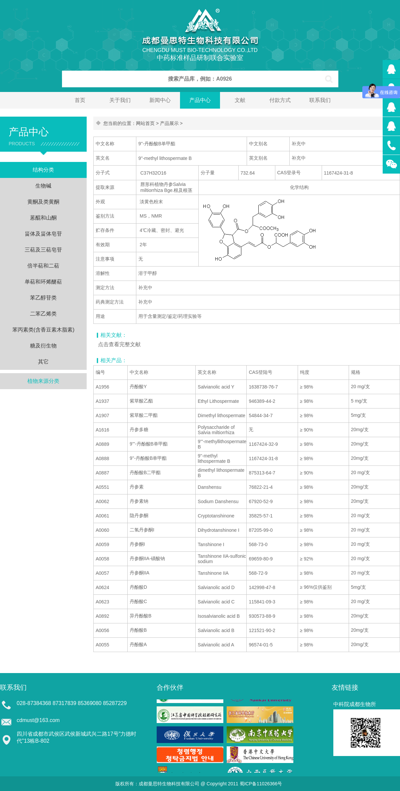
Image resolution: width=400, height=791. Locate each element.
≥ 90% (306, 429)
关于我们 (120, 100)
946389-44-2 (262, 401)
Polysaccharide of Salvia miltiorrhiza (216, 429)
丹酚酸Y (138, 386)
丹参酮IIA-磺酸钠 (147, 558)
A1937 (102, 401)
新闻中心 (160, 100)
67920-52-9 (261, 501)
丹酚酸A (138, 644)
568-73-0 (258, 544)
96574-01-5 (261, 644)
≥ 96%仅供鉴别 (316, 587)
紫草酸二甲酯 (144, 415)
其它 (43, 362)
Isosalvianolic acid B (219, 616)
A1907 (102, 415)
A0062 (102, 501)
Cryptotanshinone (216, 515)
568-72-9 (258, 573)
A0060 (102, 530)
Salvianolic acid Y (216, 387)
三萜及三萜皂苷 (43, 250)
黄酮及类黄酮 (43, 202)
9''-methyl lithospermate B (214, 458)
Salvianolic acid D (216, 587)
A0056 (102, 630)
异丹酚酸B (140, 615)
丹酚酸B (138, 630)
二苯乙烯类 (43, 314)
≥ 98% (306, 387)
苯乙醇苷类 (43, 298)
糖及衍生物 (43, 346)
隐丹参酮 (139, 515)
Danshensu (209, 487)
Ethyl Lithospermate (218, 401)
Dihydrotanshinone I (218, 530)
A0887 (102, 472)
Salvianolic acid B (216, 630)
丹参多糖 (139, 429)
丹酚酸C (138, 601)
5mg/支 (358, 415)
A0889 (102, 444)
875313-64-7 (262, 472)
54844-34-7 (261, 415)
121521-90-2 (262, 630)
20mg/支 (360, 429)
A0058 (102, 558)
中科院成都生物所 (354, 704)
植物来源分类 (43, 381)
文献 (240, 100)
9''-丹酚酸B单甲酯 (148, 458)
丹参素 (137, 486)
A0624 (102, 587)
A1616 (102, 429)
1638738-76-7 (263, 387)
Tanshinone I (211, 544)
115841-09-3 (262, 601)
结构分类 (43, 170)
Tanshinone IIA (213, 573)
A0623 (102, 601)
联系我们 (320, 100)
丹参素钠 (139, 501)
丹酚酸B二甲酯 (145, 472)
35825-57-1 (261, 515)
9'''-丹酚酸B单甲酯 (149, 443)
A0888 (102, 458)
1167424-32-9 (263, 444)
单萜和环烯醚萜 (43, 282)
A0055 (102, 644)
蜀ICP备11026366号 (261, 783)
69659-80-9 (261, 558)
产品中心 (200, 100)
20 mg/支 (360, 386)
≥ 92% (306, 558)
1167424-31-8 (263, 458)
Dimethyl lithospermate (221, 415)
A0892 (102, 616)
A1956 (102, 387)
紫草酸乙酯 (141, 400)
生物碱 (43, 186)
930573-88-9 (262, 616)
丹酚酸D (138, 587)
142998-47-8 (262, 587)
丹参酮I (137, 544)
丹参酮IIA (139, 572)
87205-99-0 (261, 530)
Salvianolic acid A (216, 644)
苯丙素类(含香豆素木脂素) (43, 330)
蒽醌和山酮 (43, 218)
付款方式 (280, 100)
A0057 (102, 573)
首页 (80, 100)
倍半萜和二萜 (43, 266)
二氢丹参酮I (142, 529)
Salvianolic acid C (216, 601)
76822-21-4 (261, 487)
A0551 (102, 487)
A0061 (102, 515)
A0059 (102, 544)
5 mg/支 (359, 400)
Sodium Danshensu (218, 501)
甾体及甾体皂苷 (43, 234)
